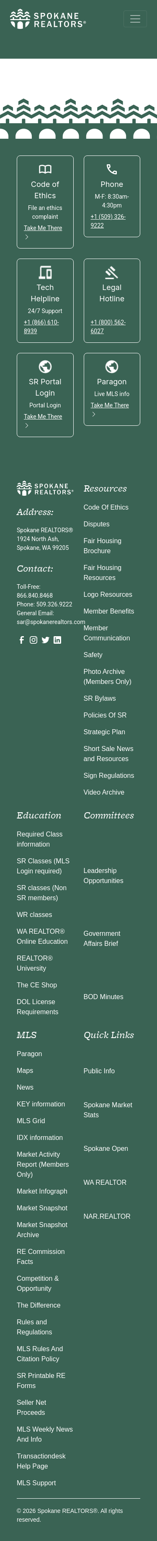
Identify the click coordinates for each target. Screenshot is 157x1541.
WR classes (34, 914)
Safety (93, 654)
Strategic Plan (105, 732)
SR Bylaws (100, 698)
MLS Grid (31, 1120)
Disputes (97, 524)
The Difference (39, 1305)
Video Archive (104, 792)
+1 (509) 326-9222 (108, 221)
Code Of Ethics (106, 507)
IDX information (40, 1137)
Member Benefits (109, 611)
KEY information (41, 1104)
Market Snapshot (42, 1208)
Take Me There (43, 232)
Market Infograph (42, 1191)
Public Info (99, 1071)
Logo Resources (108, 594)
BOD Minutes (104, 996)
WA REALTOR (105, 1182)
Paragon (29, 1053)
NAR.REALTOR (107, 1216)
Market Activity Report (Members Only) (43, 1164)
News (25, 1087)
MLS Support (36, 1483)
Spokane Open (106, 1148)
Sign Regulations (109, 775)
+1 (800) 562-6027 (108, 326)
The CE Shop (37, 985)
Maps (25, 1070)
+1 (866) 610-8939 (41, 326)
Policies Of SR (105, 715)
